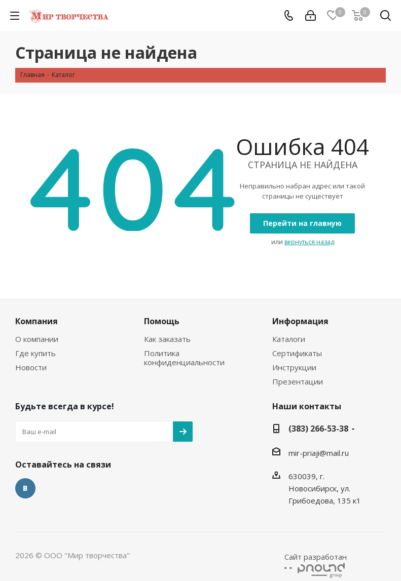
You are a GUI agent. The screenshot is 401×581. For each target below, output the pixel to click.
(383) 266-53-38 (318, 428)
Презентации (297, 381)
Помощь (161, 321)
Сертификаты (297, 353)
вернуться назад (309, 242)
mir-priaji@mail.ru (318, 453)
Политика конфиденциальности (184, 357)
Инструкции (294, 367)
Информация (300, 321)
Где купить (35, 353)
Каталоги (288, 339)
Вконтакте (25, 488)
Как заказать (167, 339)
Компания (36, 321)
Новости (31, 367)
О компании (36, 339)
